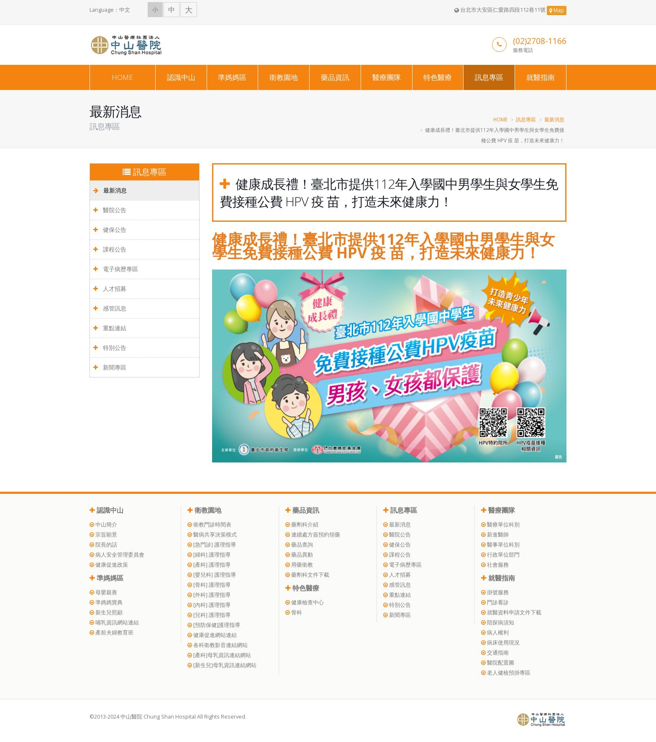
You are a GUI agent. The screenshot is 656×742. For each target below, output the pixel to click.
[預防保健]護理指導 (213, 625)
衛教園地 (283, 77)
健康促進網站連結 (212, 635)
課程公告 (109, 249)
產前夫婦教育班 (111, 632)
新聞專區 (109, 367)
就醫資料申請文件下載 (511, 612)
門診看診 (495, 602)
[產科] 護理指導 (209, 564)
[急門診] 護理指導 (211, 544)
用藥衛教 (299, 564)
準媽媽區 (232, 77)
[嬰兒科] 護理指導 (211, 574)
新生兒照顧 (106, 612)
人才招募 (109, 289)
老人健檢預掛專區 (505, 672)
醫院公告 (109, 210)
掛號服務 (495, 592)
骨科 (293, 612)
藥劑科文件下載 (307, 574)
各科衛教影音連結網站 (217, 645)
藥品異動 (299, 554)
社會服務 (495, 564)
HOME (122, 77)
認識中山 (181, 77)
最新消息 (554, 119)
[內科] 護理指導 (209, 604)
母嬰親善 (103, 592)
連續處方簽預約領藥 (312, 534)
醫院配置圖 (497, 662)
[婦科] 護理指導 (209, 554)
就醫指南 (540, 77)
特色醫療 (437, 77)
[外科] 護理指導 (209, 594)
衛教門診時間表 (209, 524)
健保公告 (109, 230)
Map (556, 10)
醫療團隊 (386, 77)
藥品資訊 (335, 77)
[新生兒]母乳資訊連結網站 (221, 665)
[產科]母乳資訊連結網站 (219, 655)
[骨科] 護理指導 (209, 584)
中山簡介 (103, 524)
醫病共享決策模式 (212, 534)
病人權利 (495, 632)
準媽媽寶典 (106, 602)
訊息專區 (489, 77)
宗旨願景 (103, 534)
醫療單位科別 (500, 524)
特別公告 (109, 348)
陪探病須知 (497, 622)
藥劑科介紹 (301, 524)
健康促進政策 (109, 564)
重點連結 (109, 328)
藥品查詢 (299, 544)
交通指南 (495, 652)
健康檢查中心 (304, 602)
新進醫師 (495, 534)
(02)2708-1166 (539, 40)
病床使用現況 (500, 642)
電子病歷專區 (115, 269)
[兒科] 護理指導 (209, 615)
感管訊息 (109, 308)
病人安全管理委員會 (117, 554)
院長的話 (103, 544)
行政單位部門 (500, 554)
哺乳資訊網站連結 (114, 622)
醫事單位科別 (500, 544)
